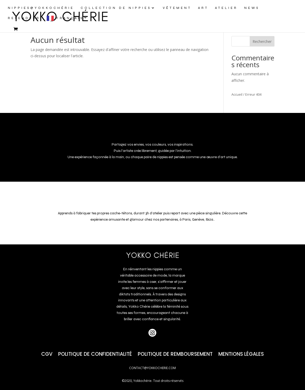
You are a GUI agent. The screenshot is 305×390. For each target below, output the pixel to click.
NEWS (251, 8)
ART (203, 8)
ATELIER (226, 8)
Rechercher (262, 41)
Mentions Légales (241, 353)
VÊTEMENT (177, 8)
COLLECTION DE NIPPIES (116, 8)
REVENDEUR (24, 18)
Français (69, 18)
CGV (46, 353)
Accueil (236, 94)
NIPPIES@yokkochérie (41, 8)
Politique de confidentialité (95, 353)
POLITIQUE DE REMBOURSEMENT (175, 353)
